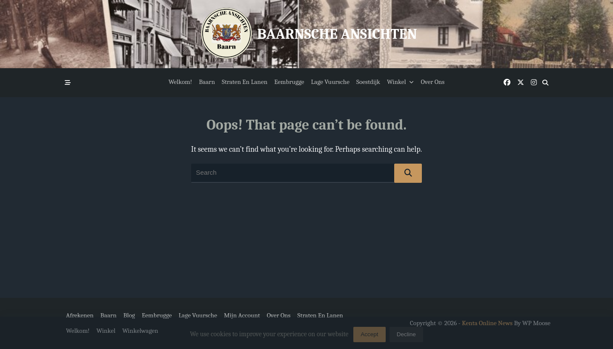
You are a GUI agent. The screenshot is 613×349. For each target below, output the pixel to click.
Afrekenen (80, 315)
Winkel (400, 82)
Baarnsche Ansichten (337, 34)
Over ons (432, 82)
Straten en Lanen (244, 82)
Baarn (207, 82)
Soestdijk (368, 82)
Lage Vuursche (330, 82)
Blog (129, 315)
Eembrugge (289, 82)
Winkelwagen (140, 331)
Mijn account (242, 315)
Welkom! (180, 82)
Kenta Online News (487, 323)
